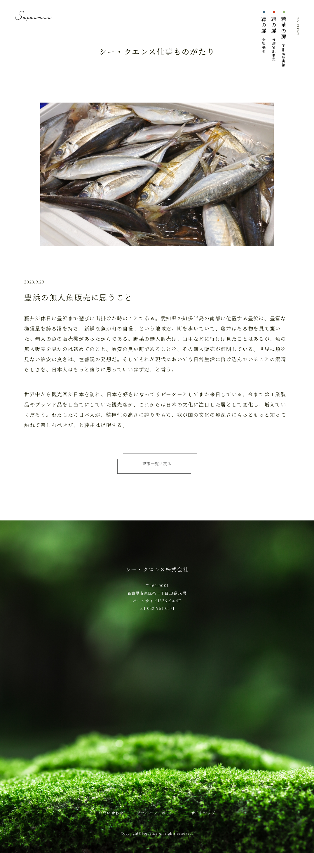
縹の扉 (263, 34)
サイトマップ (203, 813)
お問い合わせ (111, 813)
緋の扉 (273, 38)
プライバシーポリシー (157, 813)
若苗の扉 (283, 41)
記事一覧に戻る (157, 463)
